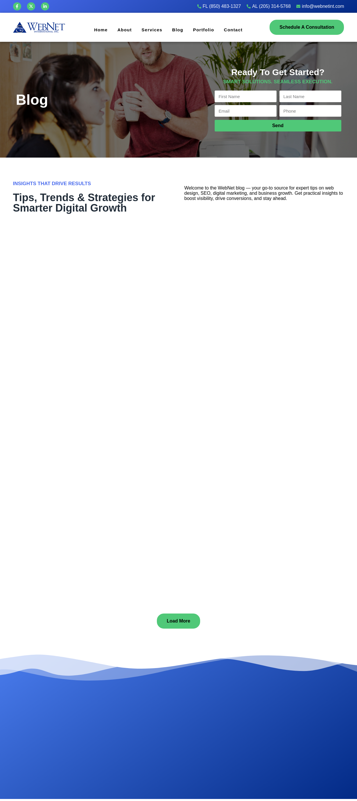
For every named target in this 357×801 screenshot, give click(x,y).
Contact (236, 29)
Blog (177, 29)
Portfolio (205, 29)
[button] (178, 621)
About (121, 29)
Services (150, 29)
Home (96, 29)
